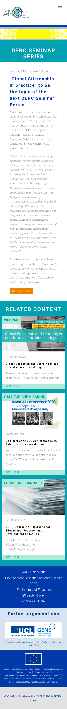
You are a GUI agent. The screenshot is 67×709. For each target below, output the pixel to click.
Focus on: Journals (23, 483)
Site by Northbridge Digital (48, 695)
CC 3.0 (36, 645)
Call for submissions (24, 397)
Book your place (21, 291)
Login (33, 700)
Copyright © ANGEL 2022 (18, 695)
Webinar (12, 320)
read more (12, 386)
